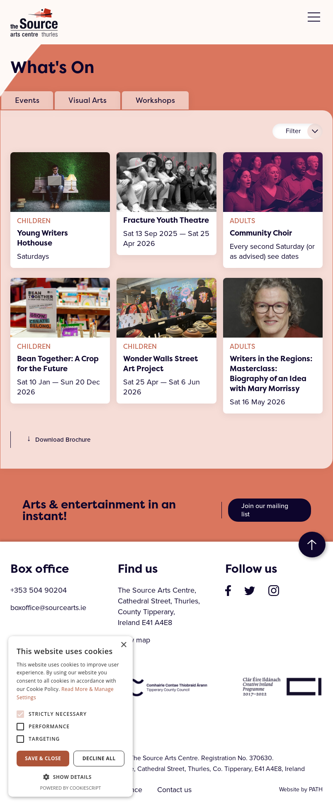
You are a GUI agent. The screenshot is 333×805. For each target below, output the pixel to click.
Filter (293, 131)
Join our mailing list (264, 510)
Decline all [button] (99, 758)
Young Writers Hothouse (42, 238)
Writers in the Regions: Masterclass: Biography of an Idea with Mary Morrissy (271, 374)
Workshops (155, 100)
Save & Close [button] (43, 758)
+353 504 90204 (38, 590)
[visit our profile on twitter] (249, 590)
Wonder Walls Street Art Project (160, 364)
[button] (70, 777)
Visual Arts (87, 100)
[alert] (70, 716)
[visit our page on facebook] (228, 590)
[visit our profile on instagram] (273, 590)
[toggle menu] (314, 17)
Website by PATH (301, 789)
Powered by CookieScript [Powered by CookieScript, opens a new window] (70, 788)
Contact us (175, 789)
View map (134, 640)
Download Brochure (56, 439)
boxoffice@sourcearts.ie (48, 607)
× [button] (123, 645)
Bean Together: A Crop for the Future (58, 364)
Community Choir (261, 233)
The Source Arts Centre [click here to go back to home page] (34, 22)
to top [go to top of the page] (312, 544)
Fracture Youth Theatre (166, 220)
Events (27, 100)
